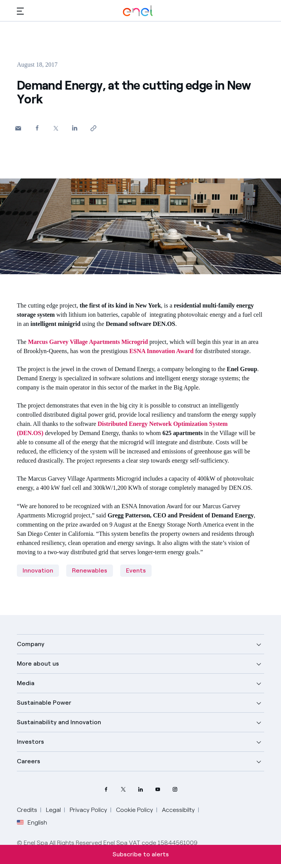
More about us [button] (38, 663)
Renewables (89, 570)
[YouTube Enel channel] (158, 789)
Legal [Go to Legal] (53, 809)
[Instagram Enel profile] (175, 789)
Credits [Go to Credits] (27, 809)
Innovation (38, 570)
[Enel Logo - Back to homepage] (138, 10)
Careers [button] (28, 761)
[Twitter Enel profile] (123, 789)
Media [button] (25, 683)
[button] (20, 11)
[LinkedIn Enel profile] (140, 789)
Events (136, 570)
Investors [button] (30, 741)
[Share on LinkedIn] (74, 127)
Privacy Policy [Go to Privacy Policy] (88, 809)
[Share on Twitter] (55, 128)
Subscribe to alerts (141, 854)
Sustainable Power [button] (44, 702)
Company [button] (30, 644)
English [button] (32, 823)
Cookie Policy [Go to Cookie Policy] (134, 809)
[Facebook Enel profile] (106, 789)
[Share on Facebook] (37, 127)
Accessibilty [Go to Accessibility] (178, 809)
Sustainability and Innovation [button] (59, 722)
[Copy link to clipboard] (93, 128)
